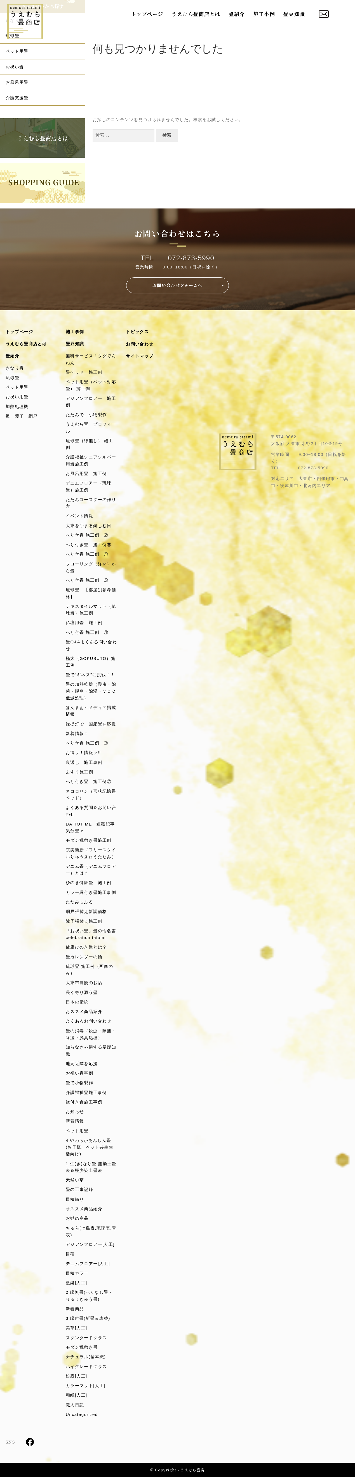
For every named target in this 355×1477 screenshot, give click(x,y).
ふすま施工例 (79, 771)
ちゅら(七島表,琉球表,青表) (91, 1231)
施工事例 (264, 13)
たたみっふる (79, 901)
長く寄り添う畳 (82, 992)
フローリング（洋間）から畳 (91, 567)
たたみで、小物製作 (86, 414)
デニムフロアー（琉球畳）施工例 (89, 486)
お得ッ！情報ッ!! (83, 752)
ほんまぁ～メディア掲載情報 (91, 711)
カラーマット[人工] (85, 1385)
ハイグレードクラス (86, 1366)
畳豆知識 (294, 13)
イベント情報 (79, 515)
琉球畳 (12, 377)
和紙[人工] (76, 1395)
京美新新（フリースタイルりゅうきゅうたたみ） (91, 853)
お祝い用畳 (17, 396)
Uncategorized (82, 1414)
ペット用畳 (17, 51)
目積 (70, 1253)
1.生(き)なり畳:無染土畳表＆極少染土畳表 (91, 1167)
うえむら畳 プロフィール (91, 427)
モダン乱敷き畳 (82, 1347)
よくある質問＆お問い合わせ (91, 811)
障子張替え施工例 (84, 921)
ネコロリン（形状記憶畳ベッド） (91, 794)
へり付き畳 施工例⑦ (89, 781)
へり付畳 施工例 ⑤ (87, 580)
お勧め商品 (77, 1218)
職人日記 (75, 1404)
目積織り (75, 1199)
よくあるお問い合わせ (89, 1021)
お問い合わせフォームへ (177, 285)
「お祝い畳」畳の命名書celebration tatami (91, 934)
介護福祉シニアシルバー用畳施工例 (91, 460)
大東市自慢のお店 (84, 982)
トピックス (137, 331)
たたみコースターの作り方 (91, 503)
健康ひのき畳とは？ (86, 947)
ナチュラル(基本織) (86, 1356)
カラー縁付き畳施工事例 (91, 892)
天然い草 (75, 1179)
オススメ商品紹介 (84, 1208)
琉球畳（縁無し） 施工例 (89, 444)
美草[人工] (76, 1327)
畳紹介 (237, 13)
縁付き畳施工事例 (84, 1102)
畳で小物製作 (79, 1082)
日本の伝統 (77, 1002)
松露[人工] (76, 1376)
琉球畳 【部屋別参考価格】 (91, 593)
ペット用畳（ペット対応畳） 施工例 (91, 385)
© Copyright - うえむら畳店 (177, 1470)
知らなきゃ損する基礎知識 (91, 1050)
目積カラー (77, 1273)
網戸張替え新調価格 (86, 911)
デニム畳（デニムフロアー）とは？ (91, 869)
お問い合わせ (139, 344)
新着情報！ (77, 733)
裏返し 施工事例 (84, 762)
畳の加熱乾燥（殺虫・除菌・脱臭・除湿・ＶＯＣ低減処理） (91, 691)
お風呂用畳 (17, 82)
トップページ (147, 13)
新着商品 (75, 1308)
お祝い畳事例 (79, 1073)
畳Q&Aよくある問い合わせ (91, 645)
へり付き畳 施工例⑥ (89, 544)
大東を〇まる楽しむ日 (89, 525)
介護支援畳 (17, 97)
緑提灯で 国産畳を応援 (91, 724)
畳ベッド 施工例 (84, 372)
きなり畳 (15, 368)
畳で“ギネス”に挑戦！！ (90, 674)
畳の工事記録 (79, 1189)
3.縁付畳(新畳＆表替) (88, 1318)
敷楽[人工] (76, 1282)
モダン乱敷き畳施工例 (89, 840)
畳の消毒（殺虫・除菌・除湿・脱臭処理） (91, 1034)
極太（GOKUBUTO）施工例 (91, 661)
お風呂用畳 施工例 (86, 473)
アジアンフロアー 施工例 (91, 401)
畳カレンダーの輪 (84, 956)
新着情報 (75, 1121)
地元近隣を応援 (82, 1063)
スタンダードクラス (86, 1337)
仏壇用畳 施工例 (84, 622)
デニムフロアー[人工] (88, 1263)
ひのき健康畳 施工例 (89, 882)
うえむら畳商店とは (195, 13)
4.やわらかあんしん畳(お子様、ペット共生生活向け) (89, 1147)
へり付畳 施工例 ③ (87, 743)
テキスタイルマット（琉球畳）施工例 (91, 609)
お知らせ (75, 1111)
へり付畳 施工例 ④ (87, 632)
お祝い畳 (15, 66)
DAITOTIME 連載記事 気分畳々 (91, 827)
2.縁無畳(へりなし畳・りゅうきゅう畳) (89, 1295)
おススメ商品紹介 (84, 1011)
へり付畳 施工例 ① (87, 554)
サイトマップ (139, 356)
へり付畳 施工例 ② (87, 535)
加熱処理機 (17, 406)
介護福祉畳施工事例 (86, 1092)
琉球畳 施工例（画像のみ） (89, 969)
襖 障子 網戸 (21, 416)
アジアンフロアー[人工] (90, 1244)
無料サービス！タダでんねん (91, 359)
